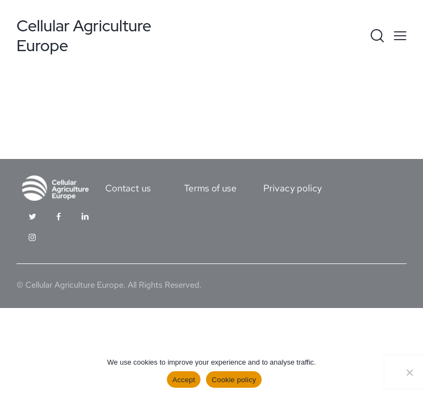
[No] (409, 372)
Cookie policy (234, 380)
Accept (183, 380)
